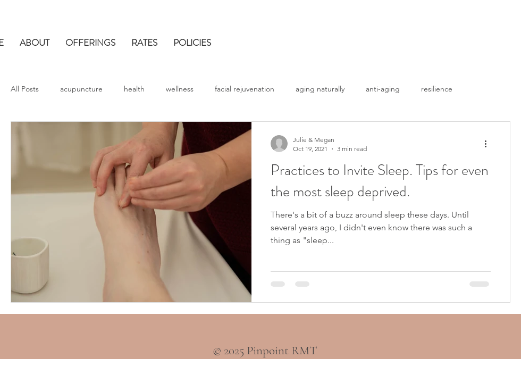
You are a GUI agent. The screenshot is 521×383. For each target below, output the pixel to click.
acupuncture (81, 89)
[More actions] (489, 143)
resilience (436, 89)
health (134, 89)
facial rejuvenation (244, 89)
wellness (180, 89)
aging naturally (320, 89)
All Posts (25, 89)
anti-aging (383, 89)
